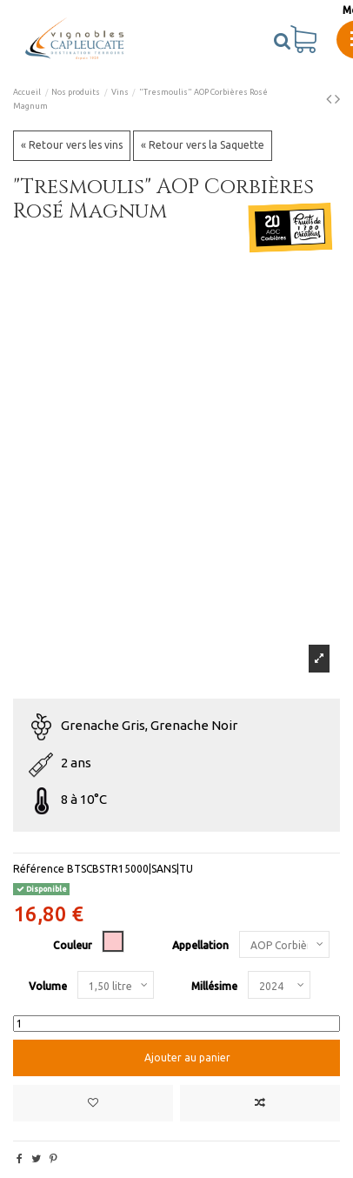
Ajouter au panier (186, 1057)
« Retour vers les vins (72, 145)
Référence (38, 868)
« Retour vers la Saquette (202, 145)
